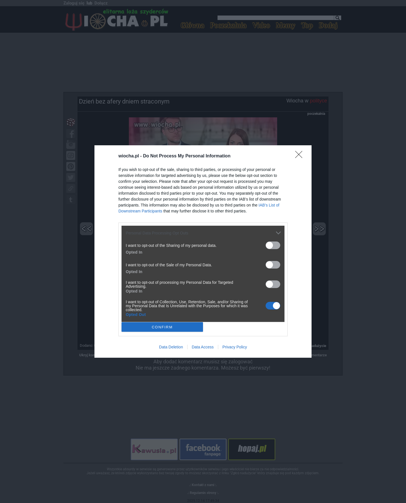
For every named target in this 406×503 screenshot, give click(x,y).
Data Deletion (171, 347)
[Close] (300, 156)
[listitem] (203, 233)
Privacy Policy (234, 347)
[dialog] (203, 251)
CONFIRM (162, 327)
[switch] (273, 245)
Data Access (203, 347)
